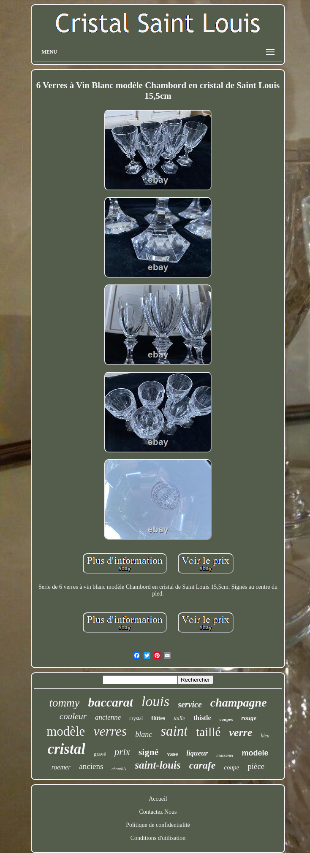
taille (179, 718)
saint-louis (157, 765)
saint (174, 731)
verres (110, 731)
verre (240, 732)
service (190, 704)
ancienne (108, 717)
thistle (202, 717)
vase (172, 754)
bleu (265, 736)
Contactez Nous (158, 812)
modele (255, 753)
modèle (65, 731)
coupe (231, 767)
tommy (64, 702)
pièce (255, 766)
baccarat (110, 702)
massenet (224, 755)
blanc (143, 734)
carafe (202, 765)
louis (155, 701)
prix (122, 752)
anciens (91, 766)
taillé (208, 732)
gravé (100, 754)
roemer (61, 767)
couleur (73, 716)
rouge (248, 718)
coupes (226, 719)
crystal (136, 718)
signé (149, 752)
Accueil (158, 799)
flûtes (158, 718)
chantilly (118, 768)
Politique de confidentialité (158, 825)
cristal (66, 749)
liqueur (197, 753)
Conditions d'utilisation (158, 838)
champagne (238, 702)
